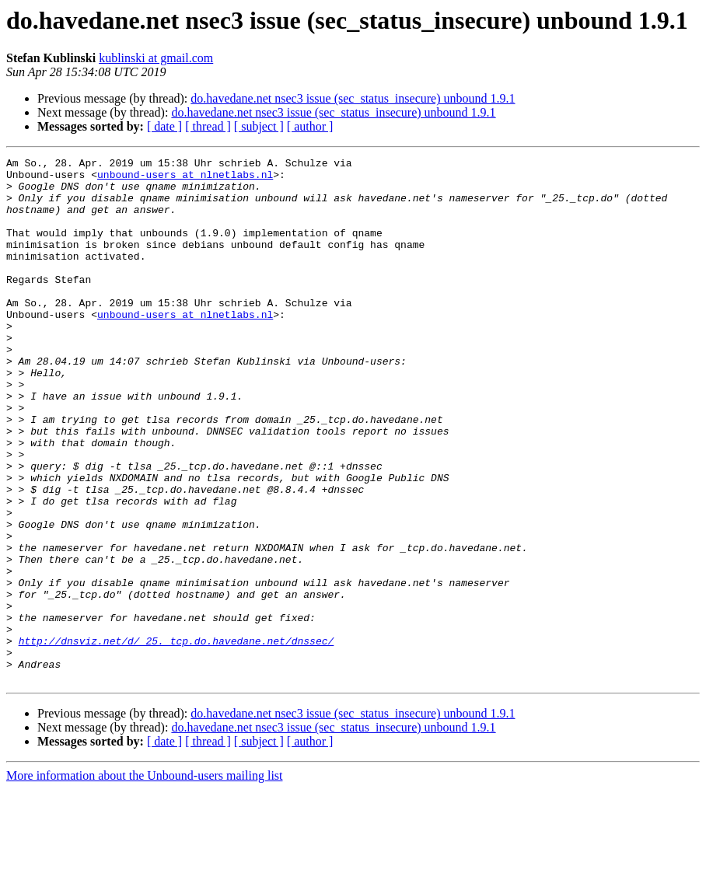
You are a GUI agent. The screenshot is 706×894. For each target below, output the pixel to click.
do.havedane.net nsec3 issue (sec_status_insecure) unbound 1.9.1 (352, 98)
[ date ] (164, 126)
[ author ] (310, 126)
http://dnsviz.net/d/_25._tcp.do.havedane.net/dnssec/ (176, 739)
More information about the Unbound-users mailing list (144, 880)
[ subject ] (259, 126)
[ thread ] (208, 126)
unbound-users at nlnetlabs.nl (185, 179)
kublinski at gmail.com (156, 58)
